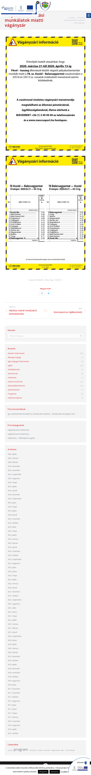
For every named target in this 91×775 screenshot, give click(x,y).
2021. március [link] (13, 624)
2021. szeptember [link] (14, 600)
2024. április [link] (12, 511)
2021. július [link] (12, 608)
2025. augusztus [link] (14, 478)
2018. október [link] (13, 677)
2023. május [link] (12, 531)
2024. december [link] (14, 494)
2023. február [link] (13, 543)
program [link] (21, 749)
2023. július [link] (12, 527)
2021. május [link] (12, 616)
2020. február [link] (13, 652)
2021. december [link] (14, 592)
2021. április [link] (12, 620)
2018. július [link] (12, 685)
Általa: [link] (49, 280)
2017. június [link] (12, 709)
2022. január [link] (12, 587)
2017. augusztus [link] (14, 701)
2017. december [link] (14, 689)
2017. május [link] (12, 713)
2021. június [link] (12, 612)
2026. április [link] (12, 454)
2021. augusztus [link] (14, 604)
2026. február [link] (13, 462)
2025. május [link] (12, 482)
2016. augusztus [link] (14, 725)
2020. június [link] (12, 640)
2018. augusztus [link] (14, 681)
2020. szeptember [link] (14, 636)
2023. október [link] (13, 523)
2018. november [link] (14, 672)
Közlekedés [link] (39, 280)
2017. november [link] (14, 693)
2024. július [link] (12, 503)
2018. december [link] (14, 668)
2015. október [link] (13, 733)
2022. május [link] (12, 575)
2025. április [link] (12, 486)
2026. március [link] (13, 458)
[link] (46, 5)
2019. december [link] (14, 656)
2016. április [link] (12, 729)
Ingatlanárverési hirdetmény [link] (18, 430)
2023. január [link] (12, 547)
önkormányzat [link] (70, 750)
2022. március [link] (13, 583)
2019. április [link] (12, 664)
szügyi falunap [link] (55, 750)
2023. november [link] (14, 519)
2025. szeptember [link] (14, 474)
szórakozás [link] (46, 750)
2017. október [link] (13, 697)
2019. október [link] (13, 660)
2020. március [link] (13, 648)
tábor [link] (63, 750)
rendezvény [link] (33, 750)
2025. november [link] (14, 470)
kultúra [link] (10, 750)
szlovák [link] (40, 750)
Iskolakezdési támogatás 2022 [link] (63, 414)
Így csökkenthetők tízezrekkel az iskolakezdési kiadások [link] (29, 414)
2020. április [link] (12, 644)
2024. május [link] (12, 507)
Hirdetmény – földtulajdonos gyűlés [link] (21, 438)
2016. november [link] (14, 721)
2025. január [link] (12, 490)
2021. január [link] (12, 632)
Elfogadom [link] (43, 772)
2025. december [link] (14, 466)
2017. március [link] (13, 717)
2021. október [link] (13, 596)
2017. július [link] (12, 705)
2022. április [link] (12, 579)
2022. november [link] (14, 551)
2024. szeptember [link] (14, 498)
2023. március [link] (13, 539)
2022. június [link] (12, 571)
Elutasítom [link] (54, 772)
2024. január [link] (12, 515)
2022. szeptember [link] (14, 559)
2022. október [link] (13, 555)
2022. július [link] (12, 567)
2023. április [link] (12, 535)
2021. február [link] (13, 628)
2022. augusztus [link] (14, 563)
